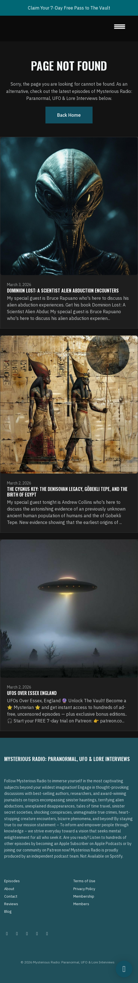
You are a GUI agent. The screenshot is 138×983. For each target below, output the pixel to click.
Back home (69, 115)
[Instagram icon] (7, 933)
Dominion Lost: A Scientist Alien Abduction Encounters (63, 290)
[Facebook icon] (27, 933)
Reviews (11, 904)
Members (81, 904)
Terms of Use (84, 881)
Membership (83, 896)
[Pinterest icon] (17, 933)
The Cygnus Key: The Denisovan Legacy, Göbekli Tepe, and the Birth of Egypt (67, 492)
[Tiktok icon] (37, 933)
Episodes (12, 881)
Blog (7, 911)
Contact (10, 896)
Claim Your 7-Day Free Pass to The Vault (69, 8)
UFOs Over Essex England (32, 693)
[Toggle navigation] (119, 28)
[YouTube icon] (47, 933)
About (9, 888)
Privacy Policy (84, 888)
